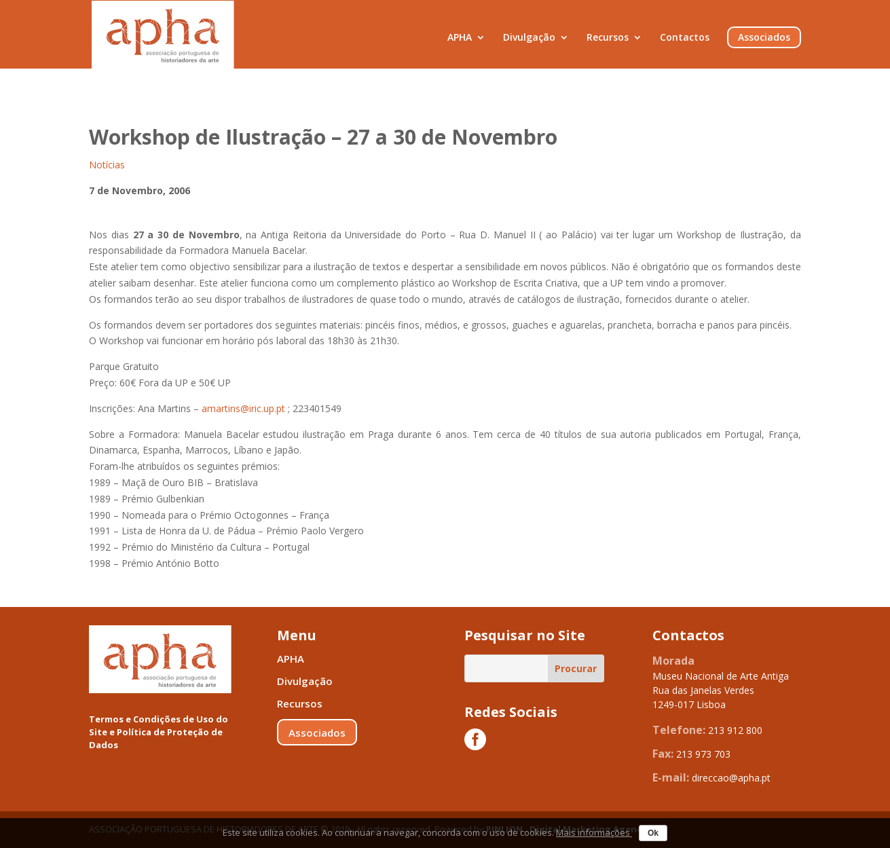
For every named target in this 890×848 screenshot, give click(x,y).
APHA (459, 38)
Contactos (684, 38)
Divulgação (529, 38)
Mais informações (594, 832)
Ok (653, 833)
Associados (764, 37)
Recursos (608, 38)
